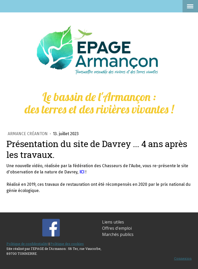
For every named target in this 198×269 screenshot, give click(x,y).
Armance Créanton (28, 133)
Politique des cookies (67, 244)
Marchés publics (118, 234)
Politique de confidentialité (27, 244)
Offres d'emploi (117, 228)
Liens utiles (113, 222)
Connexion (183, 258)
